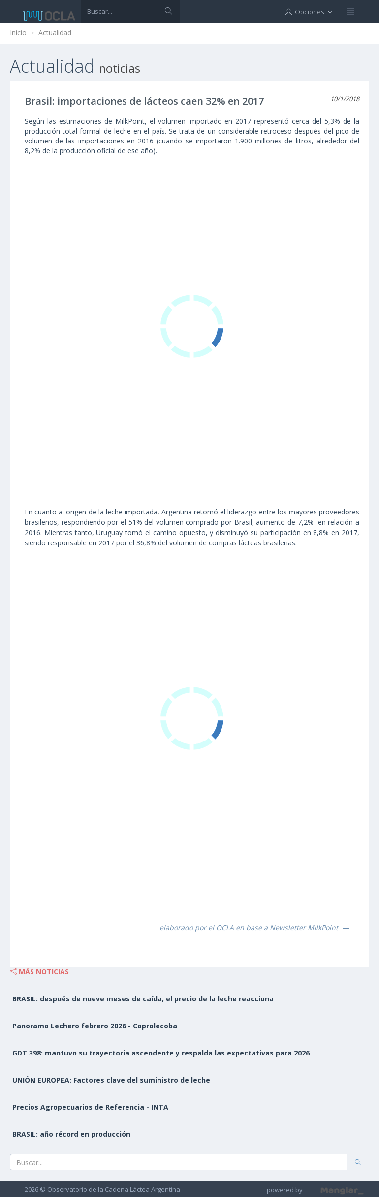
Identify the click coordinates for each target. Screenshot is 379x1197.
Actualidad (54, 32)
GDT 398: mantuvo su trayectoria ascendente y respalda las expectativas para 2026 (161, 1052)
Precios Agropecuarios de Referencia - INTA (90, 1107)
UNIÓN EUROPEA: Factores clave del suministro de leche (111, 1079)
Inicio (18, 32)
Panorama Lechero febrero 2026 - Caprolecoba (94, 1025)
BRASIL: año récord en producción (71, 1134)
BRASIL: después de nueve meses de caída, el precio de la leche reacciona (143, 998)
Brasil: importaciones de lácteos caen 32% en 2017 (144, 101)
